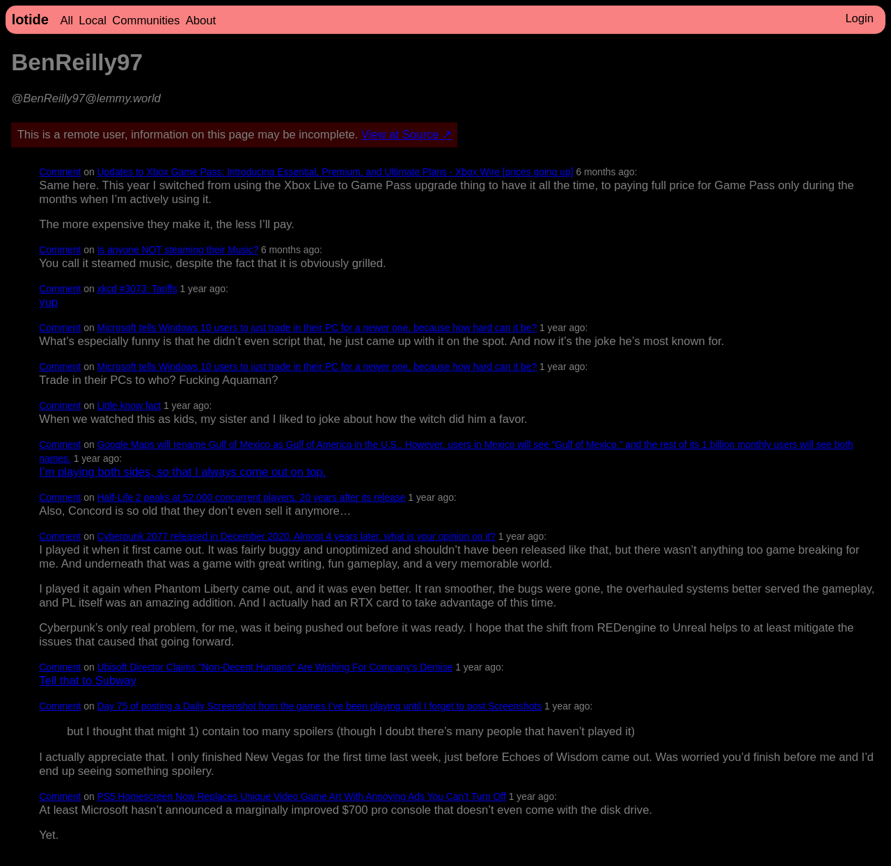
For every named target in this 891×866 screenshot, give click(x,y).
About (201, 20)
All (66, 20)
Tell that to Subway (87, 680)
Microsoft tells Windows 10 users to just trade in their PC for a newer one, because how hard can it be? (317, 327)
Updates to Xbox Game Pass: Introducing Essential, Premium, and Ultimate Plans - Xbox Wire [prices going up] (335, 171)
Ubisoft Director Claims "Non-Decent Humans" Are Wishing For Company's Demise (275, 667)
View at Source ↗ (406, 134)
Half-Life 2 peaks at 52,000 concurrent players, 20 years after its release (251, 497)
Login (859, 18)
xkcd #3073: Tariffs (137, 288)
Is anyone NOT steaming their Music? (178, 249)
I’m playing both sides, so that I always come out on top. (182, 472)
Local (93, 20)
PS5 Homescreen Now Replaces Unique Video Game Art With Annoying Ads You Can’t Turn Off (301, 796)
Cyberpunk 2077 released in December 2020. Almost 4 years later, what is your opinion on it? (296, 536)
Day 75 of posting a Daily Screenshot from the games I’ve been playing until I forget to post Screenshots (319, 706)
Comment (60, 171)
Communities (146, 20)
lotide (30, 19)
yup (48, 302)
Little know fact (129, 405)
